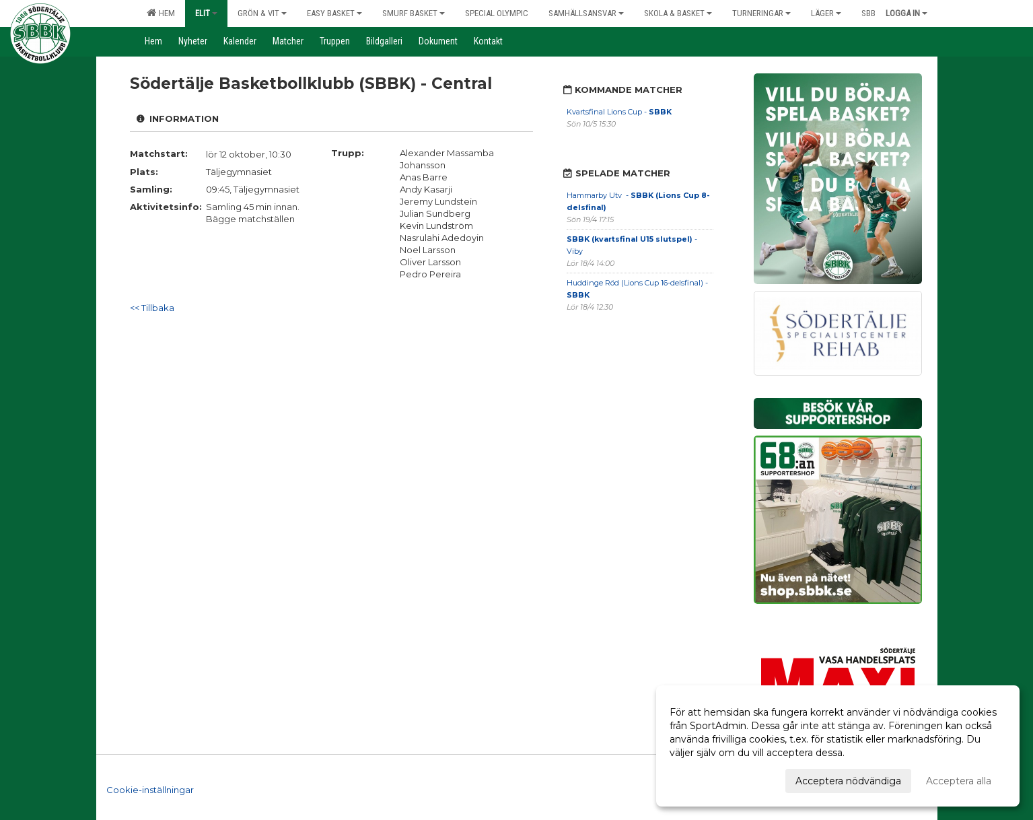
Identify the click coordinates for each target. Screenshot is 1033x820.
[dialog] (838, 746)
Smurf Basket (413, 13)
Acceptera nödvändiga (848, 781)
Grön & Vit (262, 13)
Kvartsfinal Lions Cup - (619, 111)
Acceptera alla (958, 781)
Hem (161, 12)
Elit (206, 13)
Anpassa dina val (708, 779)
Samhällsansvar (586, 13)
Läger (826, 13)
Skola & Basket (678, 13)
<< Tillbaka (152, 307)
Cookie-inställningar (150, 782)
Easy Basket (334, 13)
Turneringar (761, 13)
